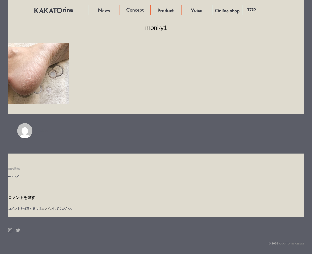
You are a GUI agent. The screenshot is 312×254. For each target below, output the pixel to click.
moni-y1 (14, 176)
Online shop (221, 10)
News (93, 10)
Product (156, 10)
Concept (126, 10)
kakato (43, 130)
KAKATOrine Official (290, 243)
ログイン (48, 208)
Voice (186, 10)
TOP (251, 10)
